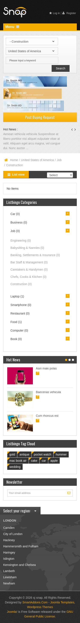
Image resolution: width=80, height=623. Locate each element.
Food (16, 322)
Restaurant (20, 313)
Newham (9, 583)
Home (14, 160)
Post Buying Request (40, 117)
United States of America (37, 160)
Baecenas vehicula (48, 392)
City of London (12, 534)
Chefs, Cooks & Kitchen (28, 276)
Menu (12, 27)
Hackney (9, 540)
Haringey (9, 552)
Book (16, 339)
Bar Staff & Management (29, 262)
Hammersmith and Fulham (20, 546)
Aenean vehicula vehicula (20, 134)
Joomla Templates (62, 602)
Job (59, 160)
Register (69, 13)
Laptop (17, 296)
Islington (8, 558)
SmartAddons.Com (35, 602)
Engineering (20, 240)
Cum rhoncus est (47, 415)
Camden (9, 527)
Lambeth (9, 571)
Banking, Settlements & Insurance (35, 255)
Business (18, 222)
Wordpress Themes (40, 607)
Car (15, 214)
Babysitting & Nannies (27, 247)
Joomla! (12, 611)
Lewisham (10, 577)
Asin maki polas (46, 368)
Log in (54, 13)
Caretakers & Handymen (29, 269)
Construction (21, 284)
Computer (19, 330)
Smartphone (20, 305)
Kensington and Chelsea (19, 565)
